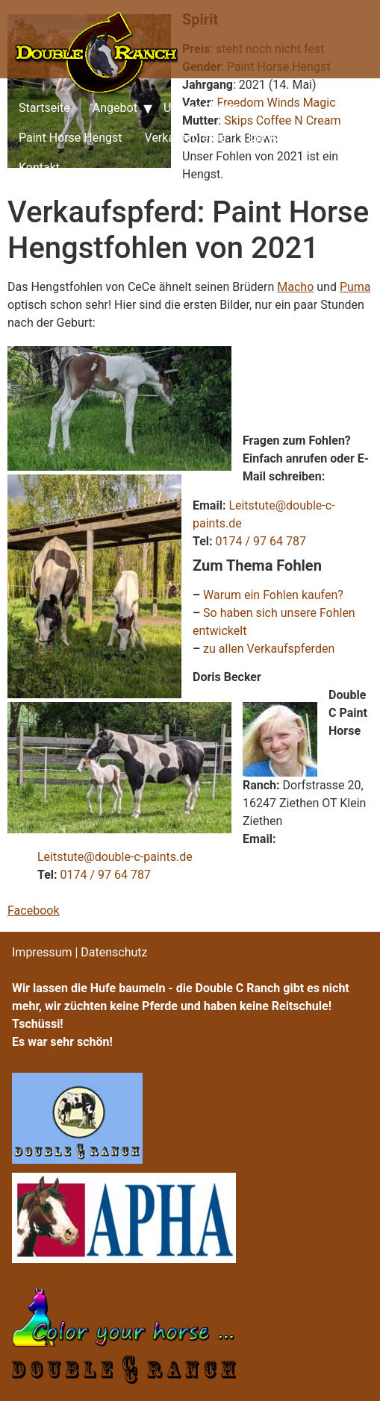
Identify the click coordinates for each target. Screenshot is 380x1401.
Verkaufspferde (185, 138)
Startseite (44, 108)
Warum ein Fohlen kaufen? (273, 595)
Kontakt (39, 167)
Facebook (33, 910)
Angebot (115, 108)
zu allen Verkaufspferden (268, 649)
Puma (355, 287)
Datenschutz (114, 952)
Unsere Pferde (200, 108)
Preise (344, 138)
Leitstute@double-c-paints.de (115, 857)
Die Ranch (274, 138)
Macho (295, 287)
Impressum (42, 952)
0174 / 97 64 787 (261, 541)
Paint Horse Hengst (70, 138)
